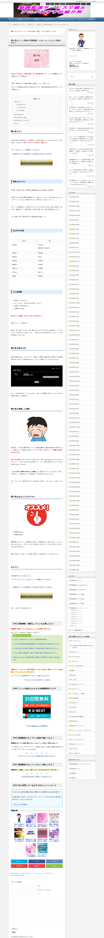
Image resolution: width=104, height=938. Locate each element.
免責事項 (73, 773)
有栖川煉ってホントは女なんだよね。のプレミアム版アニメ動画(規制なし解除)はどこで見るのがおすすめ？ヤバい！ (81, 182)
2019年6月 (74, 500)
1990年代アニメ (75, 616)
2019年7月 (74, 496)
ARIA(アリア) (74, 652)
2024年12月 (74, 252)
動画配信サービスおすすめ (78, 585)
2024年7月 (74, 275)
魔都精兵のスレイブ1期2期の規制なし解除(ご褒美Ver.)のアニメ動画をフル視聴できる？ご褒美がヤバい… (81, 161)
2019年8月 (74, 491)
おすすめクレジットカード (66, 19)
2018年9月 (74, 542)
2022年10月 (74, 335)
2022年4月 (74, 358)
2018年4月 (74, 565)
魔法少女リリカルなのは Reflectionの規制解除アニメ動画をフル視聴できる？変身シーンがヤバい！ (81, 151)
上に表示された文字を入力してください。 (23, 936)
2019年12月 (74, 473)
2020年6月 (74, 445)
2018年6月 (74, 556)
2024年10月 (74, 261)
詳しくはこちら (74, 56)
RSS (94, 1)
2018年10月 (74, 537)
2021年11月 (74, 381)
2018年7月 (74, 551)
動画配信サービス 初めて (78, 589)
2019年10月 (74, 482)
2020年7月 (74, 441)
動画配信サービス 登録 (77, 594)
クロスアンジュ (75, 689)
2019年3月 (74, 514)
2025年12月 (74, 206)
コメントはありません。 (37, 873)
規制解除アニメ (75, 580)
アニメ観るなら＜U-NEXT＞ (37, 726)
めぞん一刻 (74, 748)
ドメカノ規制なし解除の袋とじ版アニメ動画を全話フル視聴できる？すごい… (35, 652)
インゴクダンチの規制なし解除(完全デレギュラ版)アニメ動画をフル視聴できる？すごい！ (81, 99)
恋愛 (23, 875)
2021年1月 (74, 418)
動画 (72, 625)
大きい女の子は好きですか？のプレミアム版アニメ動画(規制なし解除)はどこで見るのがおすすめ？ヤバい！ (81, 120)
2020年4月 (74, 454)
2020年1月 (74, 468)
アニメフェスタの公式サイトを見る (37, 680)
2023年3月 (74, 316)
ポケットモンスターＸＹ (78, 739)
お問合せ (91, 19)
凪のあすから (74, 721)
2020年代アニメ (75, 623)
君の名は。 (74, 675)
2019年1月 (74, 523)
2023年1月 (74, 321)
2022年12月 (74, 325)
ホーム (12, 19)
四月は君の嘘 (74, 698)
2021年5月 (74, 408)
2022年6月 (74, 348)
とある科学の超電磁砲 (77, 716)
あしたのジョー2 (75, 640)
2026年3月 (74, 197)
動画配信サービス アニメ (78, 608)
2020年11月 (74, 427)
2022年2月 (74, 367)
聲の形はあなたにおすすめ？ (21, 120)
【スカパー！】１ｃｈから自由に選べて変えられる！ (36, 756)
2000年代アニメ (75, 619)
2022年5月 (74, 353)
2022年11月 (74, 330)
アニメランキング (73, 68)
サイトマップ (88, 1)
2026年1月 (74, 201)
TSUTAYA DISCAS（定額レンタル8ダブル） (36, 776)
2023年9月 (74, 312)
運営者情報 (80, 1)
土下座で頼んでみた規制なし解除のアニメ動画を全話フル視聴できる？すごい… (36, 648)
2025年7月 (74, 229)
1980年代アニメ (75, 614)
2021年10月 (74, 385)
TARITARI (73, 707)
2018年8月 (74, 546)
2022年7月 (74, 344)
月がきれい (74, 712)
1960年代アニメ (75, 610)
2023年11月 (74, 303)
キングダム (74, 679)
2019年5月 (74, 505)
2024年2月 (74, 293)
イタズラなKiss (75, 656)
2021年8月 (74, 395)
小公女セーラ (74, 702)
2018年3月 (74, 569)
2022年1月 (74, 372)
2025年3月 (74, 243)
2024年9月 (74, 266)
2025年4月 (74, 238)
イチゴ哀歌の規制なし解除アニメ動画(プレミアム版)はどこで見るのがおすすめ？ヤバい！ (81, 172)
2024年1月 (74, 298)
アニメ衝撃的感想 (76, 630)
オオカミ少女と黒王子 (77, 666)
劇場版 (16, 875)
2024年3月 (74, 289)
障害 (20, 875)
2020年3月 (74, 459)
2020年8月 (74, 436)
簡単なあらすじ (21, 104)
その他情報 (20, 110)
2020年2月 (74, 464)
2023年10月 (74, 307)
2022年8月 (74, 339)
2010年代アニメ (49, 873)
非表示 (38, 98)
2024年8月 (74, 270)
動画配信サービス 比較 (77, 599)
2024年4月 (74, 284)
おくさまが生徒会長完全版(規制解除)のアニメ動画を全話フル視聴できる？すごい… (37, 643)
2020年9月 (74, 431)
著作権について (75, 768)
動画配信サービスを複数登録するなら (44, 19)
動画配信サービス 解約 (77, 603)
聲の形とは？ (17, 101)
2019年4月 (74, 510)
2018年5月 (74, 560)
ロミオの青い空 (75, 753)
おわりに (16, 123)
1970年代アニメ (75, 612)
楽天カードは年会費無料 (20, 804)
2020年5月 (74, 450)
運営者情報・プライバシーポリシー (81, 764)
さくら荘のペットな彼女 (78, 693)
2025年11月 (74, 210)
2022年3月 (74, 362)
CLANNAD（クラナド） (77, 684)
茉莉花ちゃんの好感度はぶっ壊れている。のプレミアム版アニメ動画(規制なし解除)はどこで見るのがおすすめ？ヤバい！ (81, 109)
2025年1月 (74, 247)
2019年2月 (74, 519)
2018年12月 (74, 528)
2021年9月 (74, 390)
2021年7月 (74, 399)
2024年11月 (74, 256)
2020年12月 (74, 422)
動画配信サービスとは (23, 19)
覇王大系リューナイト (77, 725)
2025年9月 (74, 220)
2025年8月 (74, 224)
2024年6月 (74, 279)
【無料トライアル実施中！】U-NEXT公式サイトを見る (32, 154)
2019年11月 (74, 477)
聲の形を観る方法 (18, 114)
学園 (13, 875)
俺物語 (73, 670)
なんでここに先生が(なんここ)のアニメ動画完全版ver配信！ (30, 639)
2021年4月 (74, 413)
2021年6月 (74, 404)
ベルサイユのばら (76, 735)
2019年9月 (74, 487)
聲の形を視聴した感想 (19, 117)
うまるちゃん (74, 661)
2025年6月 (74, 233)
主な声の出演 (20, 107)
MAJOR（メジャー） (77, 744)
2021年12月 (74, 376)
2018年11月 (74, 533)
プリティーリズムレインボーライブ (81, 730)
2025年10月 (74, 215)
